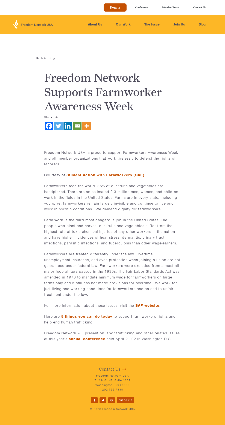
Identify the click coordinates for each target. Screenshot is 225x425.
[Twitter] (58, 126)
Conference (141, 7)
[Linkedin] (67, 126)
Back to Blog (43, 58)
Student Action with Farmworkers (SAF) (105, 175)
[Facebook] (49, 126)
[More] (86, 126)
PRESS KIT (125, 400)
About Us (95, 24)
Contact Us (199, 7)
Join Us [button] (179, 24)
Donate (115, 7)
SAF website (147, 305)
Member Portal (171, 7)
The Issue (152, 24)
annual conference (87, 339)
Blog (202, 24)
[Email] (77, 126)
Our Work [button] (123, 24)
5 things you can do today (86, 316)
